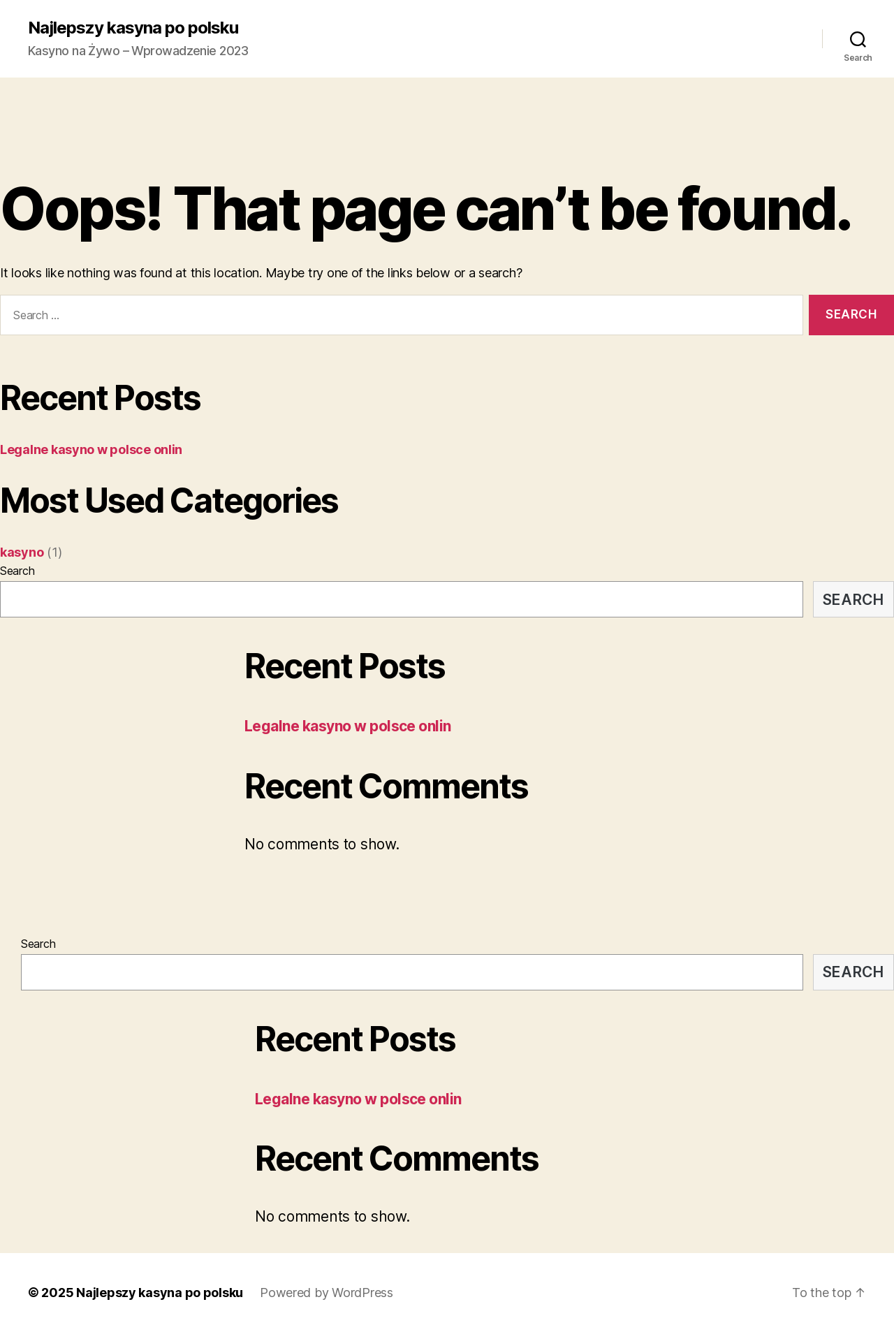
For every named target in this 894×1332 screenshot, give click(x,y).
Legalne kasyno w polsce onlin (91, 449)
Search (17, 571)
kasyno (21, 552)
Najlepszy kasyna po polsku (133, 28)
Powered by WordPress (326, 1292)
